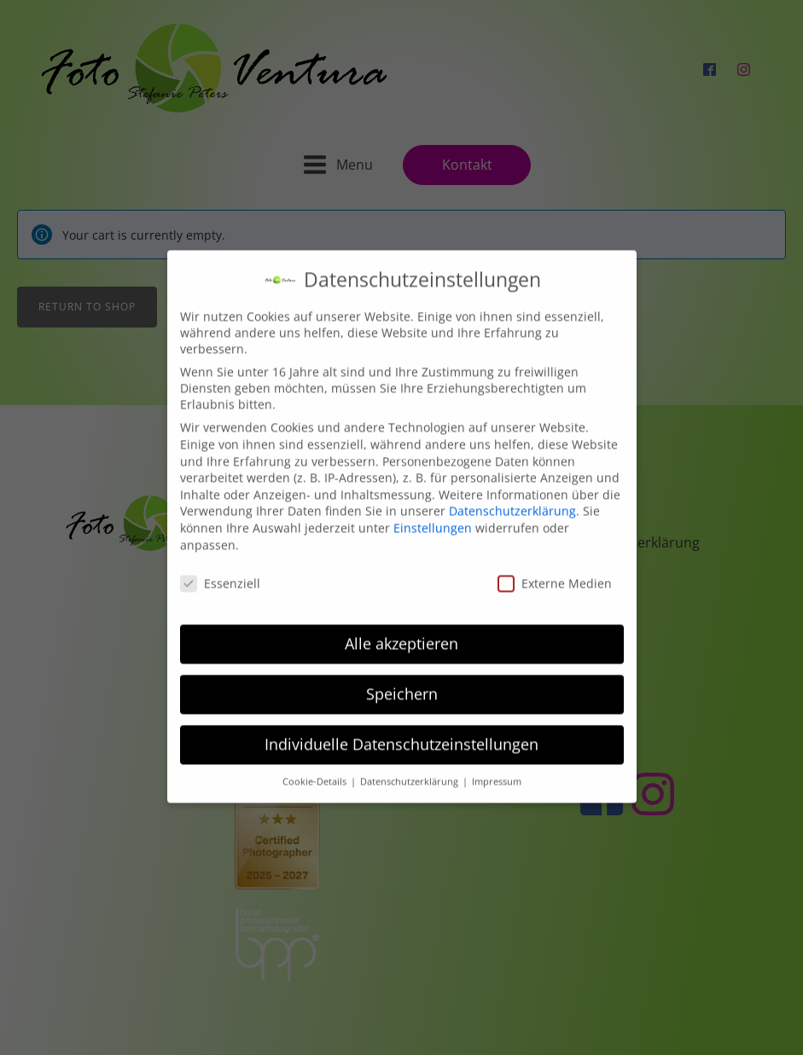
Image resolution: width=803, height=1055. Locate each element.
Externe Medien (555, 569)
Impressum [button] (496, 767)
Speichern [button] (402, 679)
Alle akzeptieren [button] (401, 628)
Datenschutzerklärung (512, 497)
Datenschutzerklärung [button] (410, 767)
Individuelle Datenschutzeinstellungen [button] (401, 729)
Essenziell (220, 569)
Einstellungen (432, 513)
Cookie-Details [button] (315, 767)
